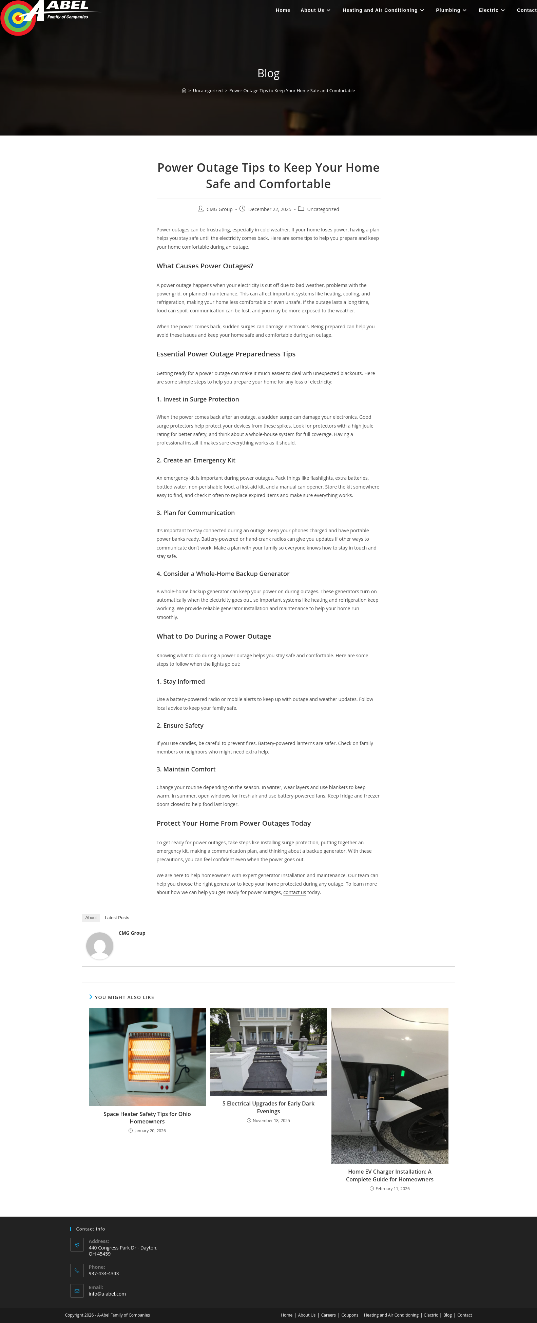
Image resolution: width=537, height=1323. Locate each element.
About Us (306, 1315)
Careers (328, 1315)
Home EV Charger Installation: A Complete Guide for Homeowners (390, 1175)
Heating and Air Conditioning (391, 1315)
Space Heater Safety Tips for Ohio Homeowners (147, 1117)
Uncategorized (323, 209)
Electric (431, 1315)
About (91, 917)
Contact (464, 1315)
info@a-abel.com (107, 1293)
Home (286, 1315)
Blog (447, 1315)
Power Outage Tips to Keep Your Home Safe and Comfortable (292, 90)
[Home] (184, 90)
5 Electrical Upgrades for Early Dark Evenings (268, 1107)
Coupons (350, 1315)
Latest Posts (117, 917)
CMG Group (220, 209)
